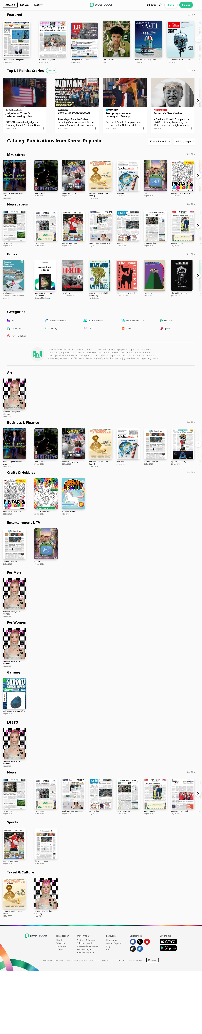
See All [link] (189, 14)
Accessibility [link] (127, 960)
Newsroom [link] (61, 946)
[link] (10, 5)
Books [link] (12, 254)
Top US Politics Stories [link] (25, 70)
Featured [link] (14, 14)
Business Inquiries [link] (85, 952)
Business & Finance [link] (23, 422)
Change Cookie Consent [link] (76, 960)
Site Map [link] (139, 960)
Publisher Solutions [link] (86, 943)
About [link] (59, 940)
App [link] (108, 949)
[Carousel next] (199, 42)
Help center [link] (111, 940)
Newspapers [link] (17, 204)
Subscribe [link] (60, 943)
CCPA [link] (118, 960)
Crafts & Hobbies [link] (21, 472)
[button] (29, 110)
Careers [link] (59, 949)
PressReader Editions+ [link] (87, 946)
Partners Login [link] (84, 949)
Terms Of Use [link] (94, 960)
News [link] (11, 772)
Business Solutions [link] (86, 940)
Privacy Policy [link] (107, 960)
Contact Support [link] (114, 943)
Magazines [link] (16, 154)
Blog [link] (108, 946)
